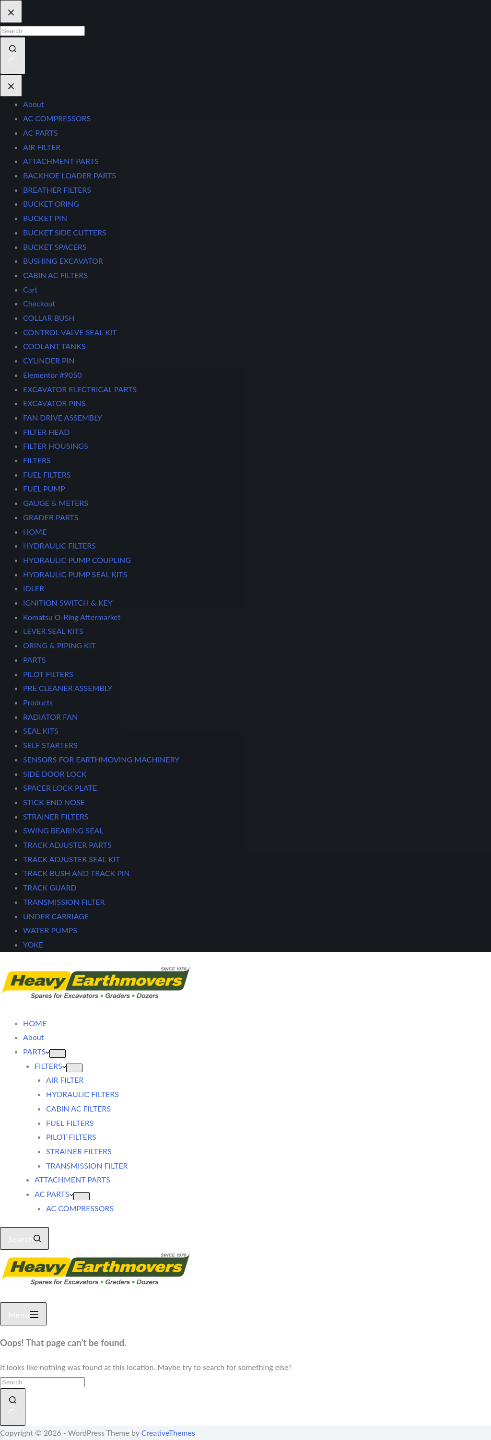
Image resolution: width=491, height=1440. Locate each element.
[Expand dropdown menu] (57, 1053)
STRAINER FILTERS (79, 1151)
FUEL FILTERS (70, 1122)
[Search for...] (42, 1382)
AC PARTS (54, 1193)
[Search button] (12, 1406)
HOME (35, 1023)
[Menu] (23, 1313)
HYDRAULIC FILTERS (82, 1094)
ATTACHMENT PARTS (72, 1179)
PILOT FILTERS (71, 1136)
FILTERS (50, 1065)
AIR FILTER (64, 1079)
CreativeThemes (168, 1432)
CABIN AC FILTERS (78, 1108)
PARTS (36, 1051)
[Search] (24, 1238)
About (33, 1037)
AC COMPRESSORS (80, 1208)
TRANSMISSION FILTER (87, 1165)
